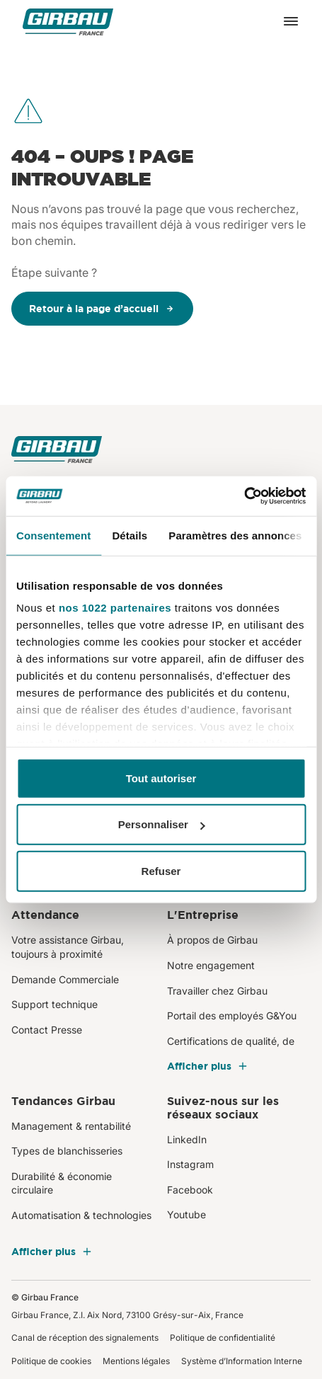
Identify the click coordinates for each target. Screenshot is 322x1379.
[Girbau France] (68, 22)
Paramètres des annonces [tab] (234, 535)
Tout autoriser (161, 778)
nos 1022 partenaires (115, 608)
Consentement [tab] (53, 535)
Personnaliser (161, 824)
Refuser (161, 870)
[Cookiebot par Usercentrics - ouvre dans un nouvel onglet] (244, 496)
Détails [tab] (129, 535)
